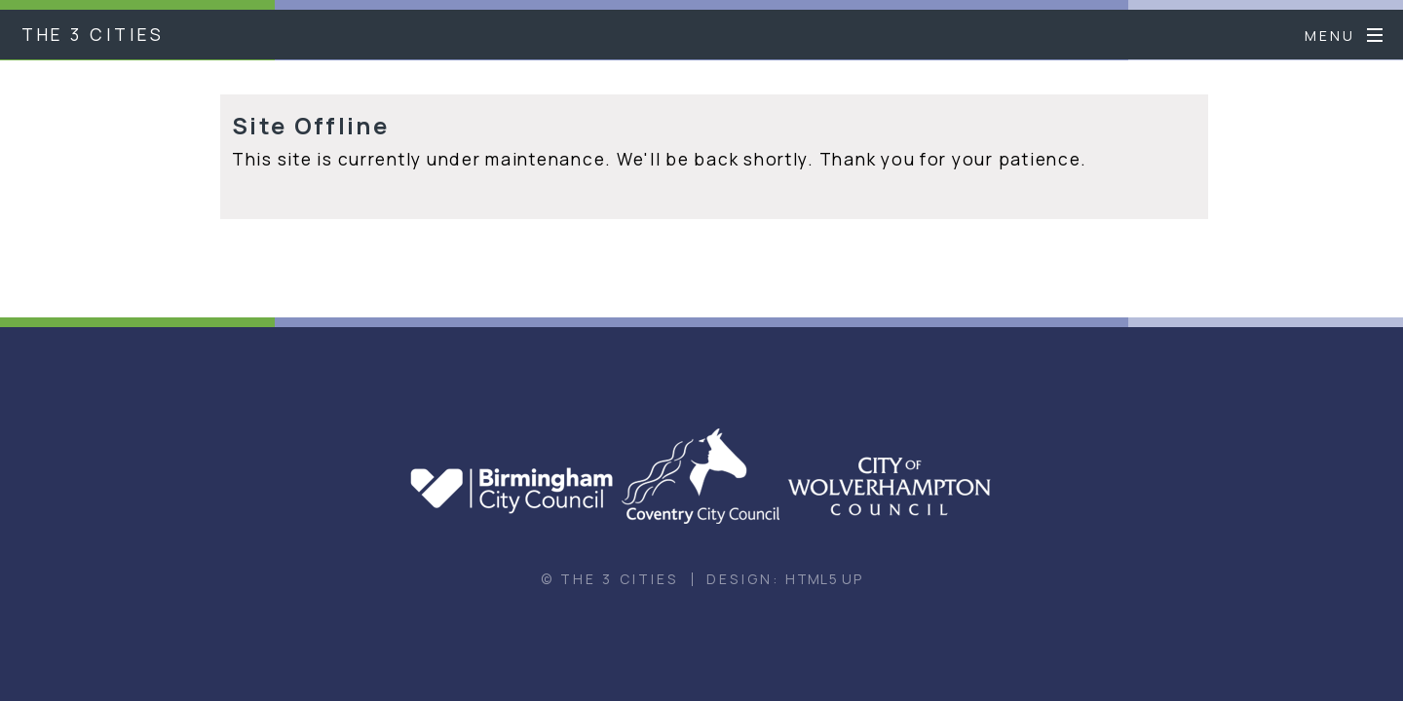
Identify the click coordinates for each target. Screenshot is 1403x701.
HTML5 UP (823, 579)
